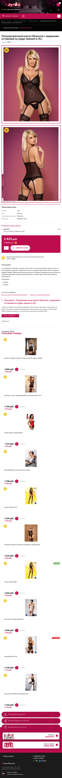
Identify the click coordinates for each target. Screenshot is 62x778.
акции (13, 258)
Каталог (9, 21)
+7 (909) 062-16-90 (38, 756)
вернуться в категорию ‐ (17, 28)
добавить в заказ (19, 248)
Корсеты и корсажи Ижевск (40, 295)
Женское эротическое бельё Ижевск (15, 295)
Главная (3, 21)
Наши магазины (8, 756)
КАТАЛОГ (10, 16)
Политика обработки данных (15, 774)
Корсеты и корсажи (33, 21)
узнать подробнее (10, 315)
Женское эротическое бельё (20, 21)
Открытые (30, 736)
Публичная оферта (12, 772)
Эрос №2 (6, 229)
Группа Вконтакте (8, 763)
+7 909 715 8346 (38, 758)
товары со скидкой (30, 745)
